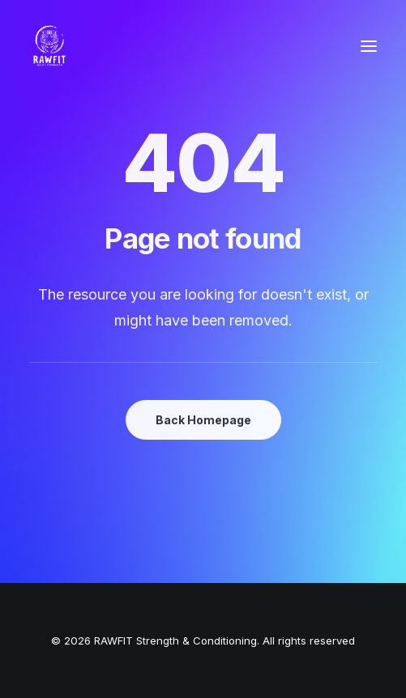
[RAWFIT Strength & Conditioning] (49, 46)
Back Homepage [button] (203, 420)
